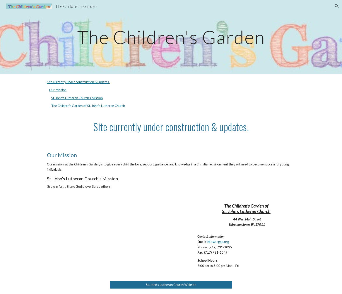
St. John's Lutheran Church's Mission (77, 98)
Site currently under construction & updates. (78, 82)
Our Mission (58, 90)
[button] (337, 6)
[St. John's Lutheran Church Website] (171, 285)
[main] (171, 37)
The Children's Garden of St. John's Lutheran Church (88, 106)
